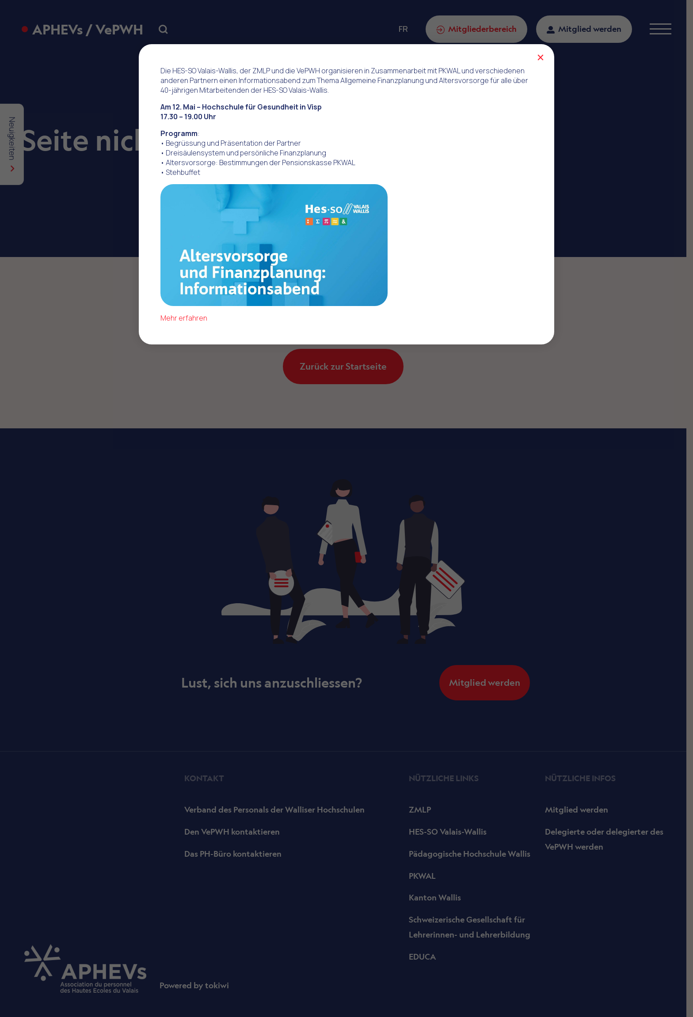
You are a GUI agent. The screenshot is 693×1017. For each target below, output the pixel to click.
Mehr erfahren (183, 318)
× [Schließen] (540, 57)
